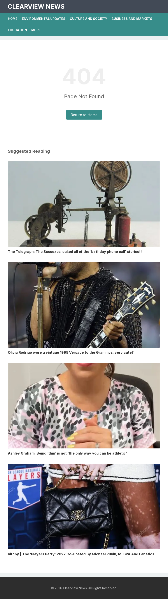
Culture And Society (88, 19)
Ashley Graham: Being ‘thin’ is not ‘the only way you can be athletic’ (67, 453)
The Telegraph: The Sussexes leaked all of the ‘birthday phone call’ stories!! (75, 251)
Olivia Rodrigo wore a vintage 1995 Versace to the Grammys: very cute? (71, 352)
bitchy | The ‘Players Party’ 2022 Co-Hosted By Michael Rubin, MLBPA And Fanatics (81, 554)
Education (17, 30)
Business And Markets (132, 19)
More (36, 30)
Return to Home (84, 115)
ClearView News (36, 6)
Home (13, 19)
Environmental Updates (43, 19)
